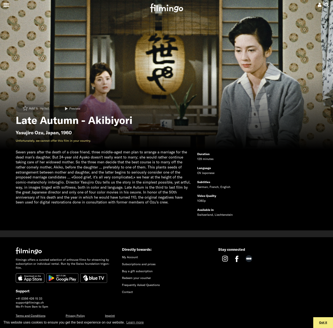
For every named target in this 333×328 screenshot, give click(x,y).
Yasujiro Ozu (29, 133)
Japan (52, 133)
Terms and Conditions (30, 316)
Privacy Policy (75, 316)
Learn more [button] (135, 322)
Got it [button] (323, 322)
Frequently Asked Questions (141, 285)
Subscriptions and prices (139, 264)
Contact (127, 292)
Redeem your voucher (136, 278)
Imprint (110, 316)
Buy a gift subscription (137, 271)
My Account (130, 257)
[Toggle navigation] (6, 5)
